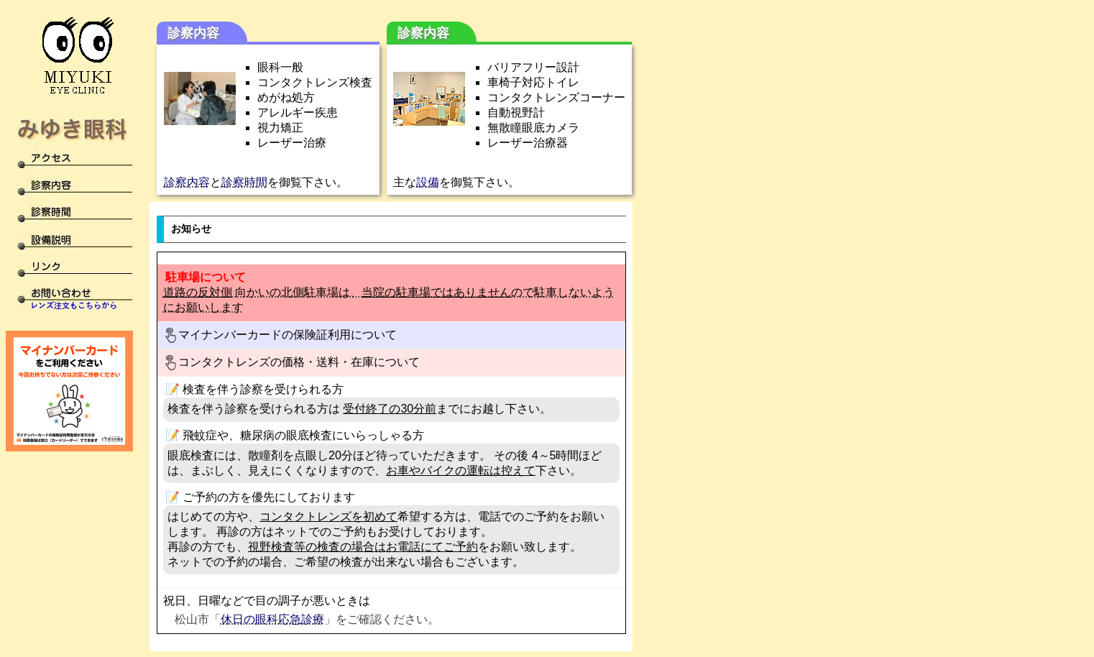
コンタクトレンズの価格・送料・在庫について (291, 362)
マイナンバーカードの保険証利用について (280, 335)
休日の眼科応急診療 (272, 619)
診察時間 (244, 182)
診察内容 (187, 182)
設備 (427, 182)
